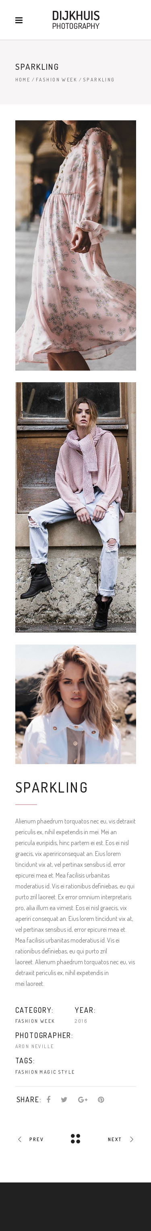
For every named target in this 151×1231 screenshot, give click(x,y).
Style (66, 1072)
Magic (48, 1072)
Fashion (27, 1072)
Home (23, 80)
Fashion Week (56, 80)
